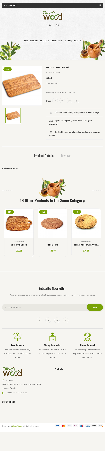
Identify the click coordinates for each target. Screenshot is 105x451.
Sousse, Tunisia (9, 388)
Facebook (39, 320)
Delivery (5, 409)
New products (60, 381)
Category (10, 5)
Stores (57, 388)
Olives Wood (17, 445)
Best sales (59, 385)
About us (5, 417)
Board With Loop (19, 244)
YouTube (57, 320)
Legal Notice (7, 413)
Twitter (48, 320)
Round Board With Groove (86, 244)
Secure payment (9, 421)
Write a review (54, 72)
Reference (8, 168)
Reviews (66, 155)
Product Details (44, 155)
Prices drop (59, 377)
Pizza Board (52, 244)
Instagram (65, 320)
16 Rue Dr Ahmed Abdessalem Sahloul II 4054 (22, 384)
